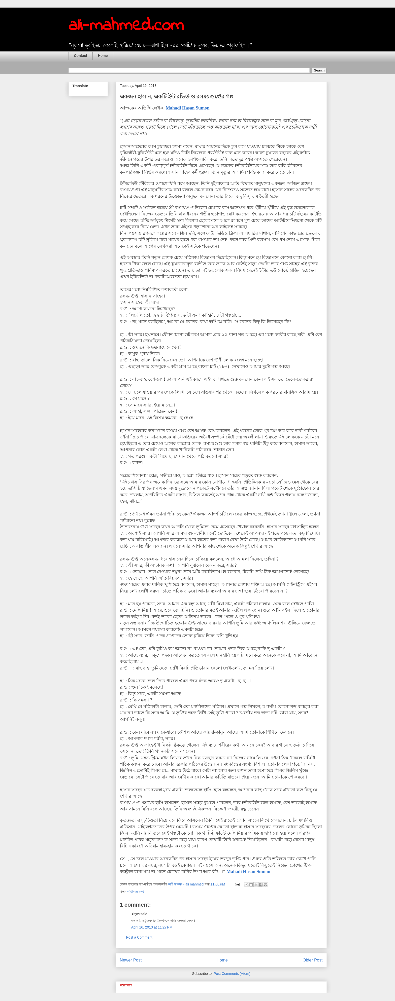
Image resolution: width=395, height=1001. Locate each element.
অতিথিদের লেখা (136, 891)
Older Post (312, 960)
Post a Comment (139, 937)
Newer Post (131, 960)
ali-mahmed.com (126, 26)
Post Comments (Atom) (232, 974)
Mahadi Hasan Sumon (188, 107)
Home (103, 56)
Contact (80, 56)
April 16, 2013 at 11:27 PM (152, 927)
